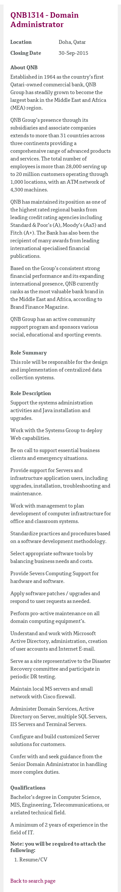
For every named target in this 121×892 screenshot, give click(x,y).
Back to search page (32, 881)
